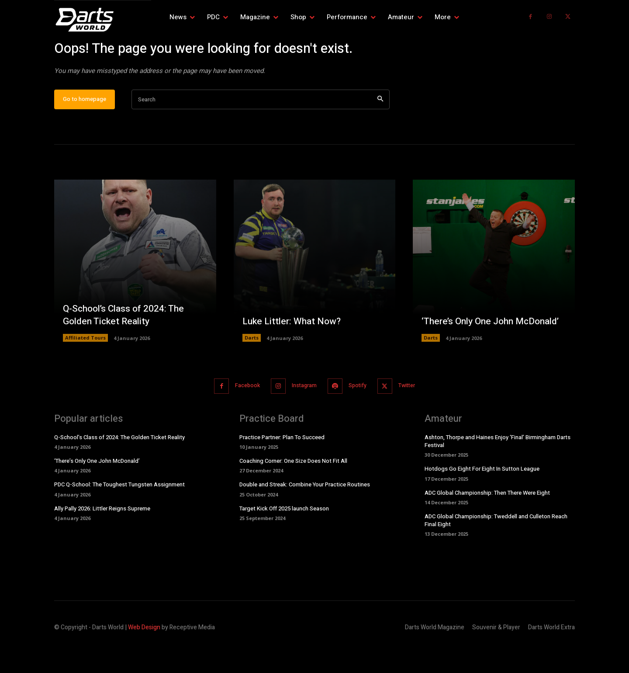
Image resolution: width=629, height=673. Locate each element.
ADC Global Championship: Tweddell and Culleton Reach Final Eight (496, 547)
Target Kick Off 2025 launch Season (284, 535)
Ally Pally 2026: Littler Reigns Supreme (102, 535)
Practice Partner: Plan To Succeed (282, 464)
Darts (252, 365)
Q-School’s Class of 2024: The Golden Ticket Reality (126, 342)
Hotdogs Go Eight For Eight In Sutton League (482, 496)
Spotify (360, 413)
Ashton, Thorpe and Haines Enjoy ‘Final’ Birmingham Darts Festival (497, 468)
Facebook (241, 413)
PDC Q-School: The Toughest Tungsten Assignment (119, 511)
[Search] (380, 127)
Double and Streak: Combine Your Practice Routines (304, 511)
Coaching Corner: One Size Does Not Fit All (293, 488)
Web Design (144, 654)
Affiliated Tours (85, 365)
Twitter (414, 413)
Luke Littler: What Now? (293, 349)
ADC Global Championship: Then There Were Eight (487, 519)
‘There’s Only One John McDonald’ (470, 342)
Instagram (302, 413)
